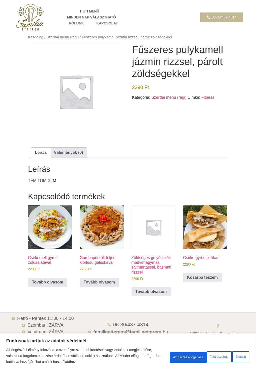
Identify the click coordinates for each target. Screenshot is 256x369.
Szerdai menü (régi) (62, 37)
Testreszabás (153, 353)
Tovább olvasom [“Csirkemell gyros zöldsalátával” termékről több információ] (47, 282)
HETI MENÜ (89, 11)
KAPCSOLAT (107, 23)
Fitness (207, 97)
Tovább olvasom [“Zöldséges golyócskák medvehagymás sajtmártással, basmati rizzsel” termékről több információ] (151, 291)
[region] (128, 348)
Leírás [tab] (41, 152)
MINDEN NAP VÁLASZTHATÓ (91, 17)
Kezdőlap (35, 37)
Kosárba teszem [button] (202, 277)
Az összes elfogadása (225, 353)
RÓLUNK (76, 23)
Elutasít (186, 353)
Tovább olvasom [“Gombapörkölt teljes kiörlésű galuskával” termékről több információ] (99, 282)
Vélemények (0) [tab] (68, 152)
